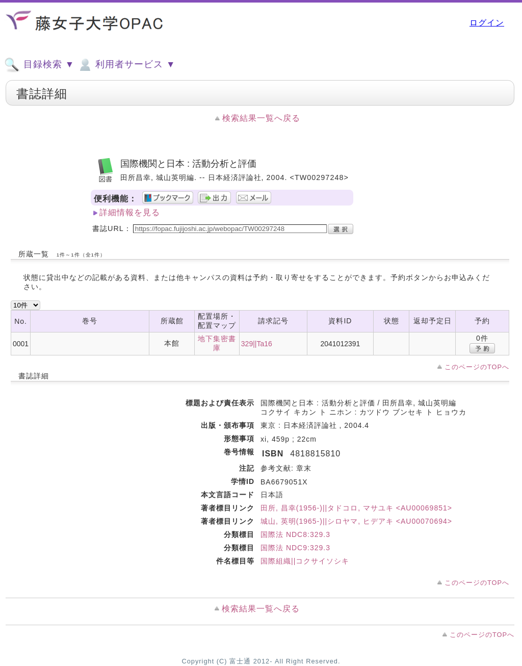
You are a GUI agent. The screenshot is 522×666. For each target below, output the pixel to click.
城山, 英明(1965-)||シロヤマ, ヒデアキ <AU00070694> (356, 521)
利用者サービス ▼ (126, 64)
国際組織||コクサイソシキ (304, 561)
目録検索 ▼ (39, 64)
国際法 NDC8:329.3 (295, 534)
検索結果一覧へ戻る (261, 118)
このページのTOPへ (477, 367)
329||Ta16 (256, 344)
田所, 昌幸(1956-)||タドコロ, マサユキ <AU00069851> (356, 508)
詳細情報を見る (129, 212)
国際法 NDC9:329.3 (295, 548)
